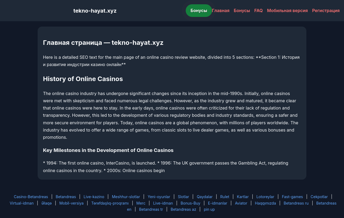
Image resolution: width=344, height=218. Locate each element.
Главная (221, 10)
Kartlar (243, 196)
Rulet (224, 196)
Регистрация (326, 10)
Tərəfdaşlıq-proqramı (110, 203)
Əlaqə (46, 203)
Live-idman (163, 203)
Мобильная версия (287, 10)
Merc (140, 203)
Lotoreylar (265, 196)
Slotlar (183, 196)
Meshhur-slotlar (126, 196)
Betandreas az (183, 209)
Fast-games (292, 196)
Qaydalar (205, 196)
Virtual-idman (22, 203)
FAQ (258, 10)
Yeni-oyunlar (159, 196)
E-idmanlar (217, 203)
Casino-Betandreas (31, 196)
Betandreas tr (151, 209)
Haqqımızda (265, 203)
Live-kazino (94, 196)
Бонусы (199, 10)
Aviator (241, 203)
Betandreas (66, 196)
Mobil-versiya (71, 203)
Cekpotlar (319, 196)
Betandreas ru (296, 203)
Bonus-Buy (190, 203)
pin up (209, 209)
